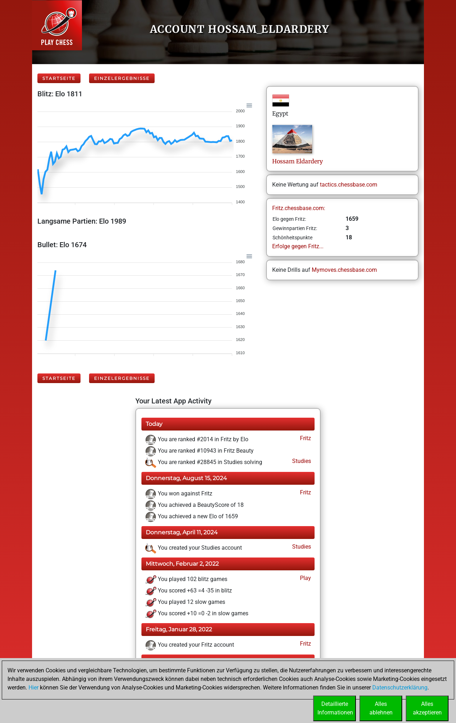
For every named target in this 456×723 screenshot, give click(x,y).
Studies (301, 461)
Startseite (59, 78)
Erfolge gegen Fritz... (297, 246)
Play (305, 578)
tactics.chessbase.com (348, 184)
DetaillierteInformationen (335, 708)
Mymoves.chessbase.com (344, 269)
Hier (33, 687)
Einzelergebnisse (122, 78)
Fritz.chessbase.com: (298, 208)
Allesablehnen (381, 708)
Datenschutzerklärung (400, 687)
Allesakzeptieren (427, 708)
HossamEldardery (297, 161)
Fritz (305, 438)
